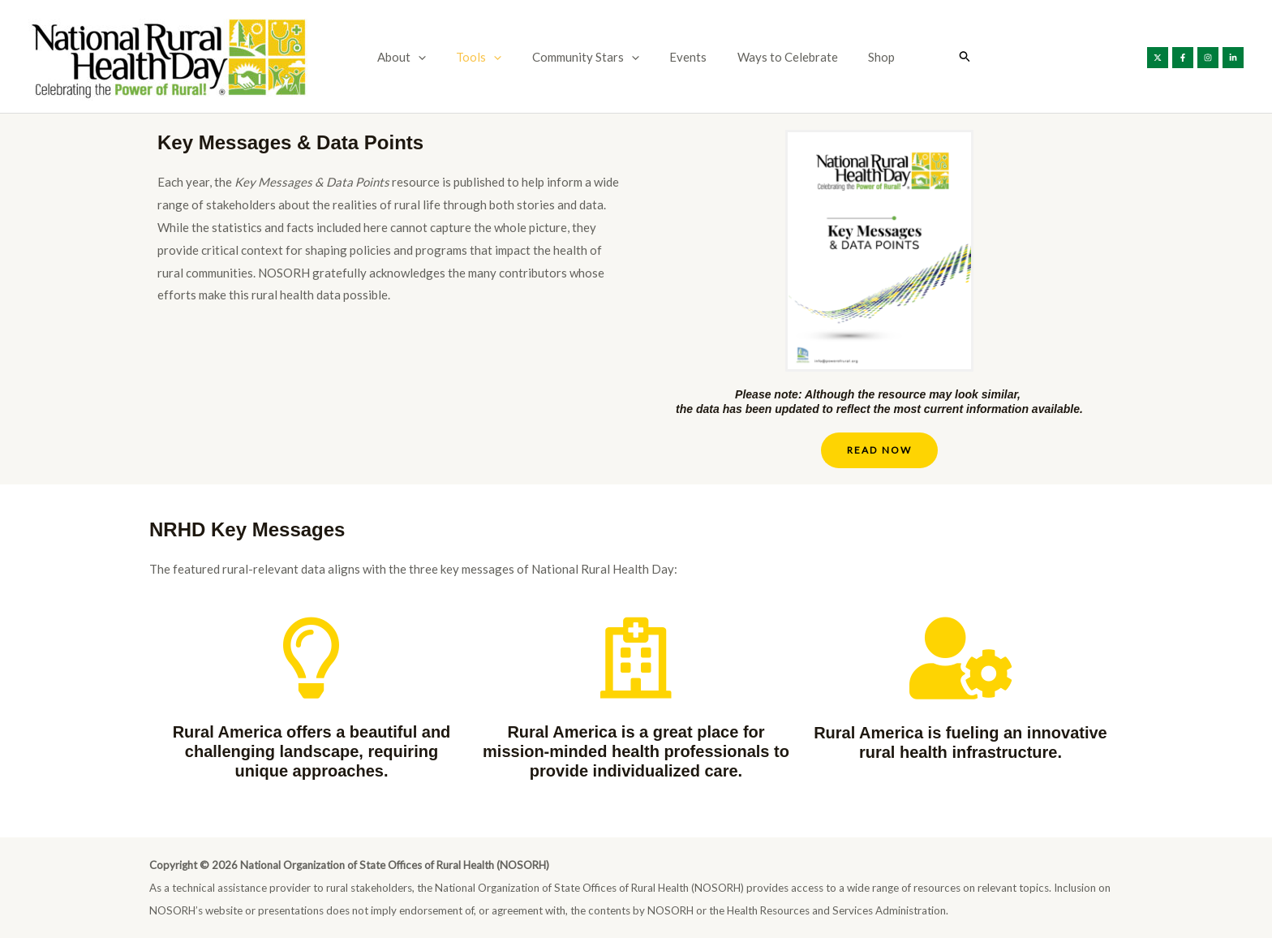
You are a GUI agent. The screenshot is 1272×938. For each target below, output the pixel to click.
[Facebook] (1182, 57)
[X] (1157, 57)
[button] (433, 56)
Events (685, 56)
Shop (866, 56)
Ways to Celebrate (778, 56)
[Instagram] (1207, 57)
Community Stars (588, 56)
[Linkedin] (1233, 57)
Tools (488, 56)
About (417, 56)
